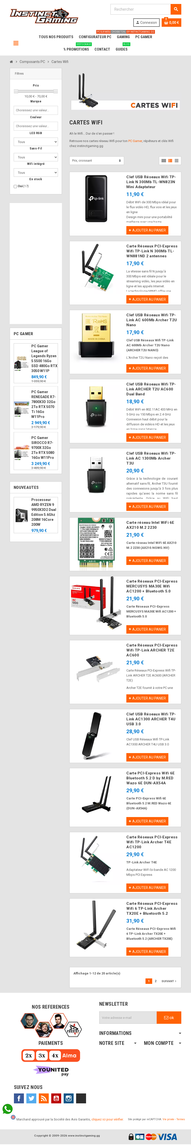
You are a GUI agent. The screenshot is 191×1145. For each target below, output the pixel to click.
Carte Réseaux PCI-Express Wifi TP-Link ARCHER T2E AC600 (152, 650)
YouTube (56, 1099)
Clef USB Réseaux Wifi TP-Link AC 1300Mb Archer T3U (151, 458)
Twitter (31, 1099)
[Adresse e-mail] (128, 1018)
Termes (180, 1120)
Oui (23, 186)
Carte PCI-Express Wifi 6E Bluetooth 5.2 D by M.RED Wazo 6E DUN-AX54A (150, 778)
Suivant (169, 982)
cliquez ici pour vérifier (107, 1120)
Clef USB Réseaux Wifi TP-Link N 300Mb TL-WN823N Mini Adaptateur (151, 182)
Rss (44, 1099)
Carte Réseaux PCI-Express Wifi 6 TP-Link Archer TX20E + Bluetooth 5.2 (152, 909)
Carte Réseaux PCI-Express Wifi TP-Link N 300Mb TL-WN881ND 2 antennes (152, 251)
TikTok (81, 1099)
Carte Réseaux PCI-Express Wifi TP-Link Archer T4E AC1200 (152, 842)
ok (169, 1018)
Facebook (19, 1099)
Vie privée (168, 1120)
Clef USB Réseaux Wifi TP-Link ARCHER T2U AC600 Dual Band (151, 389)
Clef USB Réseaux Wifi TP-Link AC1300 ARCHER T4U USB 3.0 (151, 719)
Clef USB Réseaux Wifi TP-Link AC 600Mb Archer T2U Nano (151, 320)
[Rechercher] (145, 9)
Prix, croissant (82, 160)
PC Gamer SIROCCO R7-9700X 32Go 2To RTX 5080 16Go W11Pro (42, 448)
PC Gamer (135, 141)
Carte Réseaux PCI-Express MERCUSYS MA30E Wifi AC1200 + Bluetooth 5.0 (152, 586)
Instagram (69, 1099)
